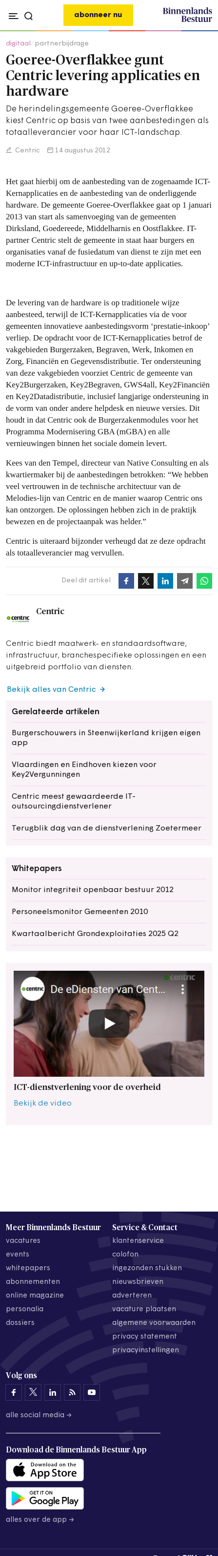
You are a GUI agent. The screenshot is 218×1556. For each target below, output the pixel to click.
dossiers (20, 1323)
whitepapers (28, 1268)
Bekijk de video (43, 1104)
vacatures (23, 1241)
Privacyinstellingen (145, 1350)
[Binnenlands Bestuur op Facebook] (13, 1392)
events (17, 1254)
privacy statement (144, 1337)
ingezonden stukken (147, 1268)
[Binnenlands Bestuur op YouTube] (91, 1392)
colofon (125, 1254)
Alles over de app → (40, 1520)
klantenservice (138, 1241)
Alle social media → (39, 1415)
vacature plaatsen (144, 1309)
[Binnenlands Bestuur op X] (33, 1392)
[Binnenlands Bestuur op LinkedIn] (52, 1392)
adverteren (132, 1296)
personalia (24, 1309)
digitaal (18, 43)
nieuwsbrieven (137, 1282)
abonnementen (33, 1282)
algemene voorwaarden (154, 1323)
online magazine (35, 1296)
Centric (27, 150)
